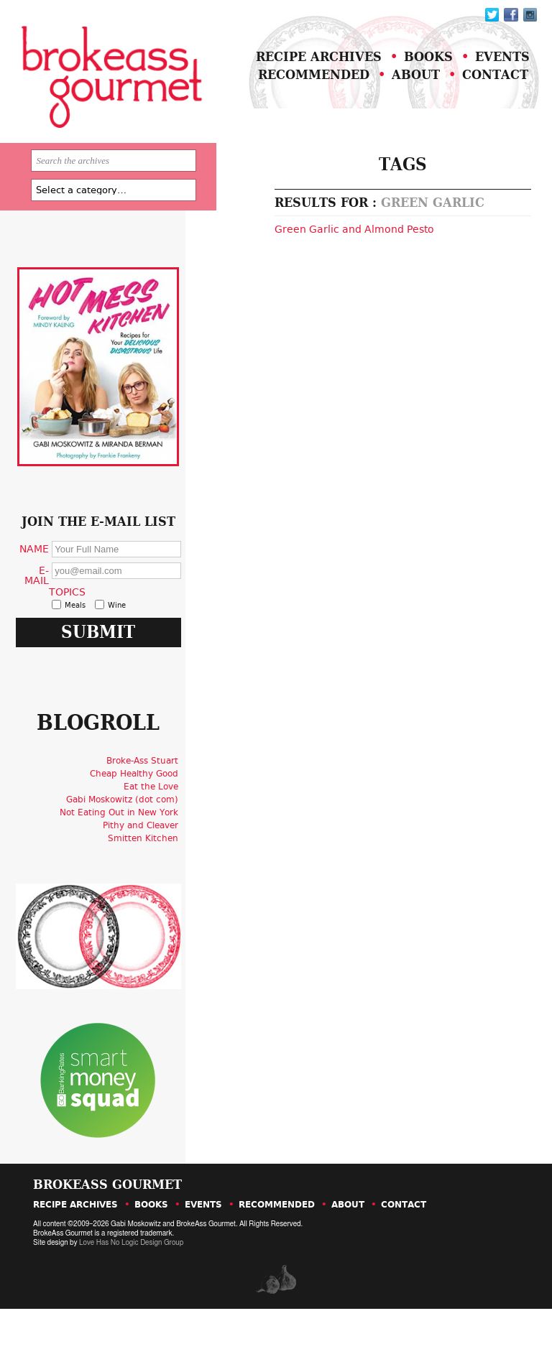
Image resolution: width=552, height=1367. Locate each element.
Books (414, 73)
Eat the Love (154, 851)
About (401, 91)
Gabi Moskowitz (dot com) (126, 864)
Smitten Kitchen (146, 903)
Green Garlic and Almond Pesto (322, 258)
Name (45, 590)
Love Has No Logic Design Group (130, 1301)
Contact (480, 91)
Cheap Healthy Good (137, 838)
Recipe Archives (304, 73)
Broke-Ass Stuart (146, 825)
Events (488, 73)
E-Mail (47, 616)
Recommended (298, 91)
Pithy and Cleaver (144, 890)
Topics (76, 632)
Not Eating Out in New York (122, 877)
